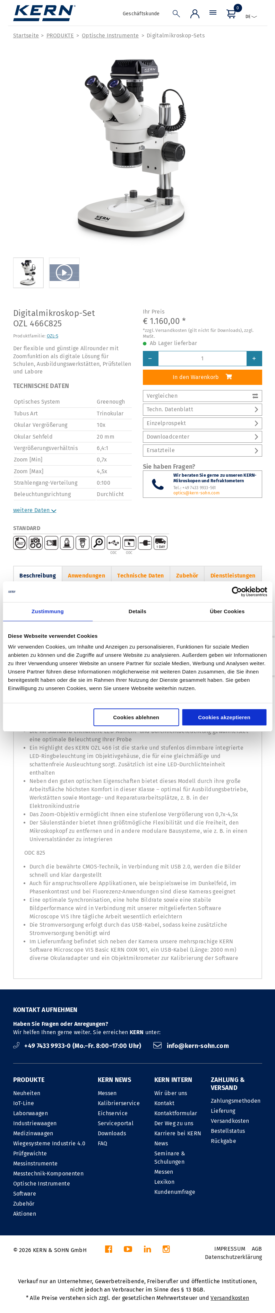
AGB (257, 1248)
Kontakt (164, 1103)
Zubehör (187, 575)
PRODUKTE (60, 35)
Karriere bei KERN (177, 1133)
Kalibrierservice (119, 1103)
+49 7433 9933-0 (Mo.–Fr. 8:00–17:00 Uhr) (78, 1046)
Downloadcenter (202, 436)
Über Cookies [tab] (227, 611)
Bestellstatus (228, 1131)
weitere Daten (35, 510)
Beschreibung (37, 575)
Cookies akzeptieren (224, 717)
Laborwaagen (30, 1113)
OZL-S (52, 335)
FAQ (103, 1143)
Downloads (112, 1133)
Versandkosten (230, 1121)
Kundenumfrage (174, 1192)
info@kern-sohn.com (191, 1046)
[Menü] (213, 15)
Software (24, 1193)
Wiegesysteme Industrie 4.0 (49, 1143)
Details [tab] (137, 611)
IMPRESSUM (229, 1248)
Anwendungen (86, 575)
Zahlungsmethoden (236, 1101)
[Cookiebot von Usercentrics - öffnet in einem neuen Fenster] (236, 592)
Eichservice (113, 1113)
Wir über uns (170, 1093)
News (161, 1143)
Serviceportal (116, 1123)
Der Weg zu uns (173, 1123)
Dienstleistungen (233, 575)
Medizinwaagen (33, 1133)
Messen (107, 1093)
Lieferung (223, 1111)
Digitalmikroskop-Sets (176, 35)
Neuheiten (27, 1093)
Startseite (26, 35)
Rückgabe (224, 1141)
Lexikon (164, 1182)
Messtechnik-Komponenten (48, 1173)
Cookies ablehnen (136, 717)
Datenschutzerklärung (233, 1257)
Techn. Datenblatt (202, 409)
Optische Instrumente (110, 35)
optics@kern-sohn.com (196, 493)
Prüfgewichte (30, 1153)
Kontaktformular (175, 1113)
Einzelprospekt (202, 423)
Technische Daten (140, 575)
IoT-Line (23, 1103)
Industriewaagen (35, 1123)
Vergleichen (202, 396)
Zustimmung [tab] (48, 611)
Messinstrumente (35, 1163)
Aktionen (24, 1213)
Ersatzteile (202, 450)
